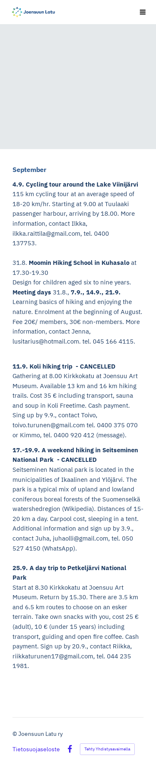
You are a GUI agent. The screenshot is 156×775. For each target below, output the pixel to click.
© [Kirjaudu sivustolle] (15, 734)
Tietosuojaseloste (36, 749)
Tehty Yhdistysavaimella (107, 749)
